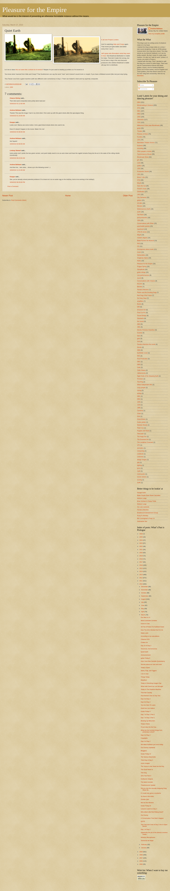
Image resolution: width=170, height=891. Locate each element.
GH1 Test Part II (146, 776)
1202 (138, 168)
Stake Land (144, 633)
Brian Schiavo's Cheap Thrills (146, 501)
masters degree (142, 238)
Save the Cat (141, 186)
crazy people (141, 387)
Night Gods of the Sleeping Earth (147, 376)
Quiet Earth (144, 652)
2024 (141, 540)
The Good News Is (147, 769)
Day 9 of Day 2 (145, 699)
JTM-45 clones (142, 232)
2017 (141, 562)
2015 (141, 568)
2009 (141, 852)
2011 (141, 581)
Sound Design (141, 315)
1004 (138, 220)
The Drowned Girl (143, 439)
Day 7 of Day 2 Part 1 (148, 717)
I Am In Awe (144, 674)
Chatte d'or (144, 642)
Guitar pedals (141, 422)
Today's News (145, 724)
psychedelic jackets (143, 226)
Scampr (139, 333)
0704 (138, 180)
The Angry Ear (141, 436)
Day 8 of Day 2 (145, 702)
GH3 (138, 341)
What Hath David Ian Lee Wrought (152, 686)
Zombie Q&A (145, 799)
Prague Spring (141, 266)
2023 (141, 543)
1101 (138, 122)
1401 (138, 194)
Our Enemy (144, 815)
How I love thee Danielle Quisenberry (153, 661)
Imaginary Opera (142, 258)
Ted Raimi (140, 214)
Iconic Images (145, 763)
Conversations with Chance (146, 281)
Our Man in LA (145, 617)
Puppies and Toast (143, 431)
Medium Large (141, 498)
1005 (138, 402)
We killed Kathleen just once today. (152, 744)
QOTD (143, 821)
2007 (141, 858)
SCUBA (139, 203)
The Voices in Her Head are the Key (152, 766)
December (144, 586)
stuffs (139, 482)
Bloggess (144, 751)
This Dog (144, 773)
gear (138, 338)
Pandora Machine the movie (146, 344)
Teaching (140, 382)
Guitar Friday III (146, 806)
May (142, 608)
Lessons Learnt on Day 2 (149, 809)
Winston (139, 206)
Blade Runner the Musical (145, 240)
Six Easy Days (142, 298)
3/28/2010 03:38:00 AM (17, 132)
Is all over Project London (110, 40)
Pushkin (139, 137)
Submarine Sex (142, 521)
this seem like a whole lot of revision (29, 69)
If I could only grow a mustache (151, 793)
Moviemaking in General (145, 105)
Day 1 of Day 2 (145, 829)
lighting (139, 465)
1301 (138, 174)
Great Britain (141, 419)
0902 (138, 399)
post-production (142, 217)
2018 (141, 559)
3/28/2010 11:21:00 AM (17, 170)
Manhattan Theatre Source (145, 142)
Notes (139, 261)
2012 (141, 578)
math (138, 471)
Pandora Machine (143, 289)
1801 (138, 327)
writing (139, 393)
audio (139, 212)
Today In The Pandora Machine (151, 689)
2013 (141, 574)
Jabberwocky (141, 373)
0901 (138, 396)
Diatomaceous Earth (143, 209)
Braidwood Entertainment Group (147, 513)
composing (140, 451)
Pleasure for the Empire (34, 9)
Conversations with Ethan (145, 223)
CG (138, 246)
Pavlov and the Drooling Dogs (146, 292)
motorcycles (141, 474)
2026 (141, 534)
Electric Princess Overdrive (146, 330)
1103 (138, 405)
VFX (138, 445)
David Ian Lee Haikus (148, 708)
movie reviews (141, 477)
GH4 (138, 416)
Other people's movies (144, 151)
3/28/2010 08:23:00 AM (17, 158)
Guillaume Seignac (147, 779)
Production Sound (143, 171)
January (144, 848)
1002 (11, 87)
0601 (138, 361)
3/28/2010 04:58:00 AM (17, 144)
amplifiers (140, 301)
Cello (138, 367)
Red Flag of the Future (144, 295)
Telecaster (140, 434)
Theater (139, 131)
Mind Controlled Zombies (149, 620)
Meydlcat (144, 680)
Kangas (12, 122)
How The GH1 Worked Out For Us (152, 630)
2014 (141, 571)
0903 (138, 324)
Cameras (140, 410)
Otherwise (140, 119)
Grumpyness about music (145, 249)
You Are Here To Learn (148, 705)
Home (68, 195)
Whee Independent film (144, 384)
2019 (141, 556)
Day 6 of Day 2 (145, 735)
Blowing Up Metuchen (148, 721)
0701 (138, 108)
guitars (139, 200)
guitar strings (141, 272)
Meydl (139, 183)
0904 (138, 102)
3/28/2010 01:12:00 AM (17, 103)
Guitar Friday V (146, 711)
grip (138, 462)
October (144, 593)
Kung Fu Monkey (142, 515)
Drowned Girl (141, 310)
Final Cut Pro (141, 312)
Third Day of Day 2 (147, 760)
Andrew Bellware (16, 110)
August (143, 599)
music (139, 252)
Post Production (142, 359)
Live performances (143, 275)
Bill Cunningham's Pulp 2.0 (145, 518)
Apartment (140, 229)
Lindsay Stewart (15, 150)
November (144, 590)
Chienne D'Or (145, 639)
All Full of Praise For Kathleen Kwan (152, 627)
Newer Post (7, 195)
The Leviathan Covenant (145, 442)
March (143, 615)
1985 (138, 408)
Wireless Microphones (148, 837)
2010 (141, 584)
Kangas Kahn (141, 492)
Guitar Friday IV (146, 754)
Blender (139, 286)
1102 (138, 163)
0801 (138, 111)
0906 (138, 350)
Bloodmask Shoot (143, 157)
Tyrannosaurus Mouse (144, 154)
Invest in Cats (145, 623)
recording (140, 148)
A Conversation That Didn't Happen (152, 818)
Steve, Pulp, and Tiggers (149, 670)
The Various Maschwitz (148, 757)
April (142, 611)
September (145, 596)
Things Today (145, 677)
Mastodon (140, 75)
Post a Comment (12, 186)
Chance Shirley (15, 98)
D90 (138, 307)
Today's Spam (145, 667)
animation (140, 448)
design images (142, 459)
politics (139, 166)
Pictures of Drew (142, 134)
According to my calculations (150, 636)
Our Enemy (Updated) (148, 747)
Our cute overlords (143, 507)
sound (139, 278)
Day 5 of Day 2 (145, 741)
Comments (142, 89)
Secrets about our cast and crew (151, 664)
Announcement (146, 655)
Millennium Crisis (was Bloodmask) (148, 125)
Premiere (140, 379)
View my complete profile (156, 34)
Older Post (128, 195)
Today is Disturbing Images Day (151, 683)
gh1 (138, 160)
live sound (140, 321)
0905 (138, 364)
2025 (141, 537)
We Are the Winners (147, 802)
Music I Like (141, 177)
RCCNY (139, 284)
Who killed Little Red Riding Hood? (152, 812)
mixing (139, 390)
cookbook (140, 454)
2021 (141, 549)
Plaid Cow (140, 428)
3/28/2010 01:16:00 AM (17, 116)
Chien (139, 413)
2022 (141, 546)
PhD (138, 243)
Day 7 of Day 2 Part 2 (148, 714)
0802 (138, 114)
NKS (138, 356)
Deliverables (141, 255)
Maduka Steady (142, 425)
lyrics (138, 468)
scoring (139, 480)
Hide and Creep (118, 44)
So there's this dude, (147, 796)
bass (138, 336)
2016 (141, 565)
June (143, 605)
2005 (141, 864)
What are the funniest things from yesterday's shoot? (151, 731)
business (140, 145)
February (144, 844)
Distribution (140, 191)
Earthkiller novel (142, 353)
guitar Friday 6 (145, 658)
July (142, 602)
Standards (140, 318)
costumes (140, 457)
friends (139, 347)
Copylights (144, 738)
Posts (141, 85)
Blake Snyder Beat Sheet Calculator (148, 495)
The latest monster (147, 782)
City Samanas (141, 197)
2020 (141, 552)
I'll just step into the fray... (149, 727)
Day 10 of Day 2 (146, 645)
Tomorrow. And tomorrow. (149, 649)
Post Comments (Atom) (18, 200)
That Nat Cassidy (146, 692)
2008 (141, 855)
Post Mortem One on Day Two (150, 696)
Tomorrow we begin (147, 840)
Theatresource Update (148, 785)
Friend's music (142, 189)
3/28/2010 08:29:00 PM (17, 182)
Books (139, 304)
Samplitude (140, 269)
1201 (138, 140)
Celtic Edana (141, 370)
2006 (141, 861)
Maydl (139, 235)
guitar (139, 128)
